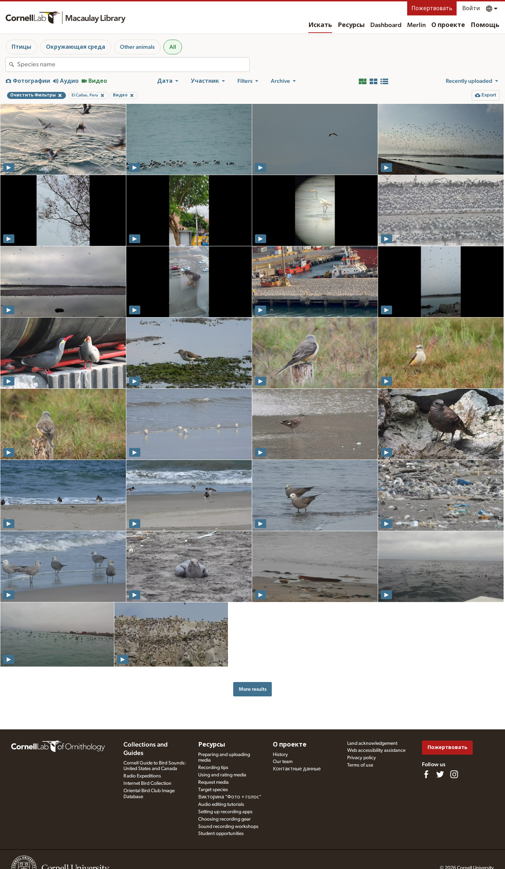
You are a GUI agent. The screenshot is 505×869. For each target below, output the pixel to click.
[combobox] (133, 65)
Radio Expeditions (142, 776)
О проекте (448, 25)
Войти (471, 8)
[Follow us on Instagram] (454, 774)
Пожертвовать (431, 8)
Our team (282, 761)
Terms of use (360, 765)
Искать (320, 25)
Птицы (21, 47)
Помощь (485, 25)
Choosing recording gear (224, 819)
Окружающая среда (75, 47)
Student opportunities (221, 833)
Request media (213, 782)
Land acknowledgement (372, 743)
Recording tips (213, 767)
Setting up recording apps (225, 811)
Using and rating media (222, 775)
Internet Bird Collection (147, 783)
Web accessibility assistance (376, 750)
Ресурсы (351, 25)
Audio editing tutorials (221, 804)
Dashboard (386, 25)
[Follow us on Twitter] (440, 774)
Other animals (137, 47)
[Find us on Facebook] (426, 774)
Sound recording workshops (228, 826)
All (172, 47)
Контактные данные (297, 769)
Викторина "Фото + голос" (229, 797)
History (280, 754)
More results (253, 689)
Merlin (416, 25)
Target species (213, 789)
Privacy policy (361, 757)
